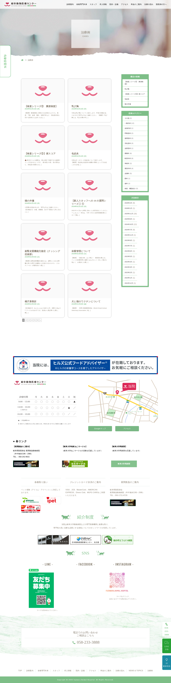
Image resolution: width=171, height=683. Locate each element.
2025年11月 (129, 213)
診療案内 (70, 4)
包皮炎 (75, 153)
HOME (22, 60)
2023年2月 (128, 272)
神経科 (128, 163)
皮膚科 (128, 173)
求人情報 (103, 4)
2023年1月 (128, 278)
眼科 (127, 178)
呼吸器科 (129, 133)
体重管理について (81, 251)
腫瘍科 (128, 153)
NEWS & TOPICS (136, 671)
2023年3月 (128, 267)
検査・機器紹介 (131, 188)
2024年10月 (129, 224)
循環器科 (129, 138)
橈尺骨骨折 (30, 301)
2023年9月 (128, 240)
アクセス (124, 4)
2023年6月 (128, 251)
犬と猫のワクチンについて (86, 301)
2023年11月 (129, 235)
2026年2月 (128, 203)
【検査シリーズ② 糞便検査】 (41, 106)
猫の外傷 (29, 200)
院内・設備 (113, 4)
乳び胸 (75, 106)
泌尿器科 (129, 148)
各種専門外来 (81, 4)
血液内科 (129, 128)
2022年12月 (129, 283)
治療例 (150, 671)
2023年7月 (128, 246)
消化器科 (129, 143)
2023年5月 (128, 256)
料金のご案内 (136, 4)
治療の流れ (148, 4)
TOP (20, 671)
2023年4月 (128, 262)
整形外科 (129, 168)
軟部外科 (129, 158)
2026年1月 (128, 208)
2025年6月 (128, 219)
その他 (128, 118)
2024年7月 (128, 230)
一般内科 (129, 123)
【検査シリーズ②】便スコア (40, 153)
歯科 (127, 183)
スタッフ (93, 4)
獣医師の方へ (161, 4)
